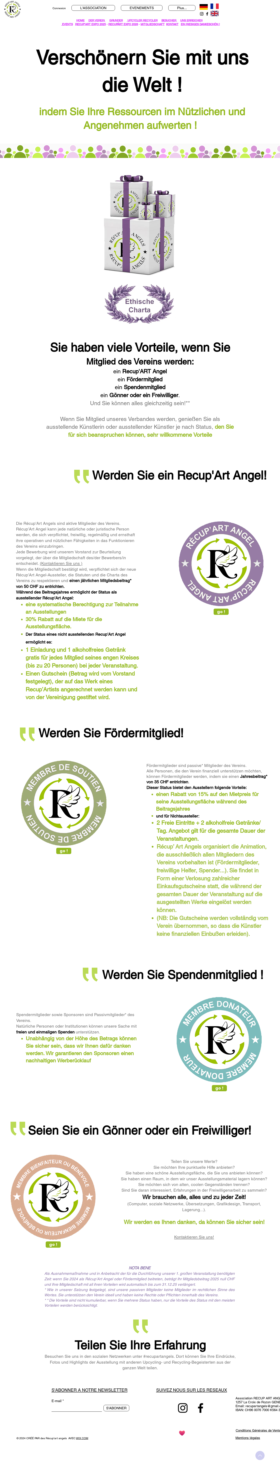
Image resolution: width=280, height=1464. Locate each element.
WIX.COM (82, 1438)
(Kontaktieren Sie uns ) (61, 563)
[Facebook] (207, 14)
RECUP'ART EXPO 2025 (90, 24)
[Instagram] (201, 14)
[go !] (221, 612)
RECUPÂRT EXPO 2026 (123, 24)
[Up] (260, 1455)
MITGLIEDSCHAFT (153, 24)
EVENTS (67, 24)
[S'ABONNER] (116, 1408)
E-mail (57, 1401)
